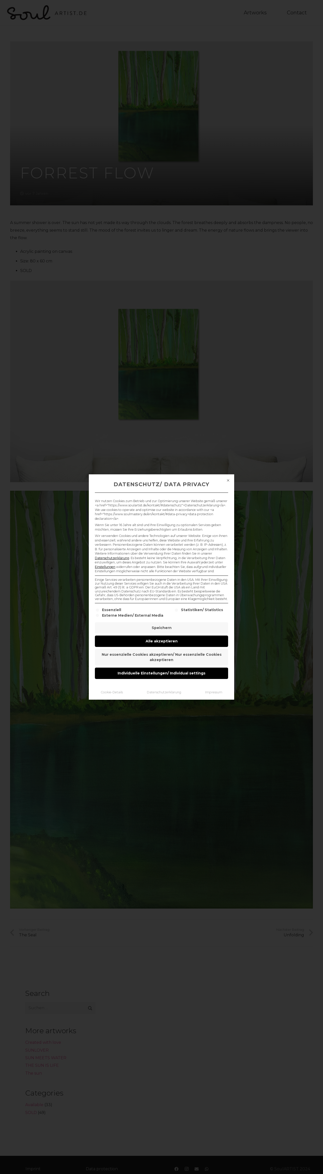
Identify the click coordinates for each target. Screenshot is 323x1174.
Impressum (213, 692)
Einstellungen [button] (105, 567)
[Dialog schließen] (228, 480)
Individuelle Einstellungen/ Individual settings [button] (161, 673)
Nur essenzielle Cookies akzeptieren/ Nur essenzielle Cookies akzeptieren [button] (162, 657)
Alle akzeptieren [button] (162, 641)
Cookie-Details (112, 692)
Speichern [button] (162, 627)
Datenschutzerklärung (112, 558)
